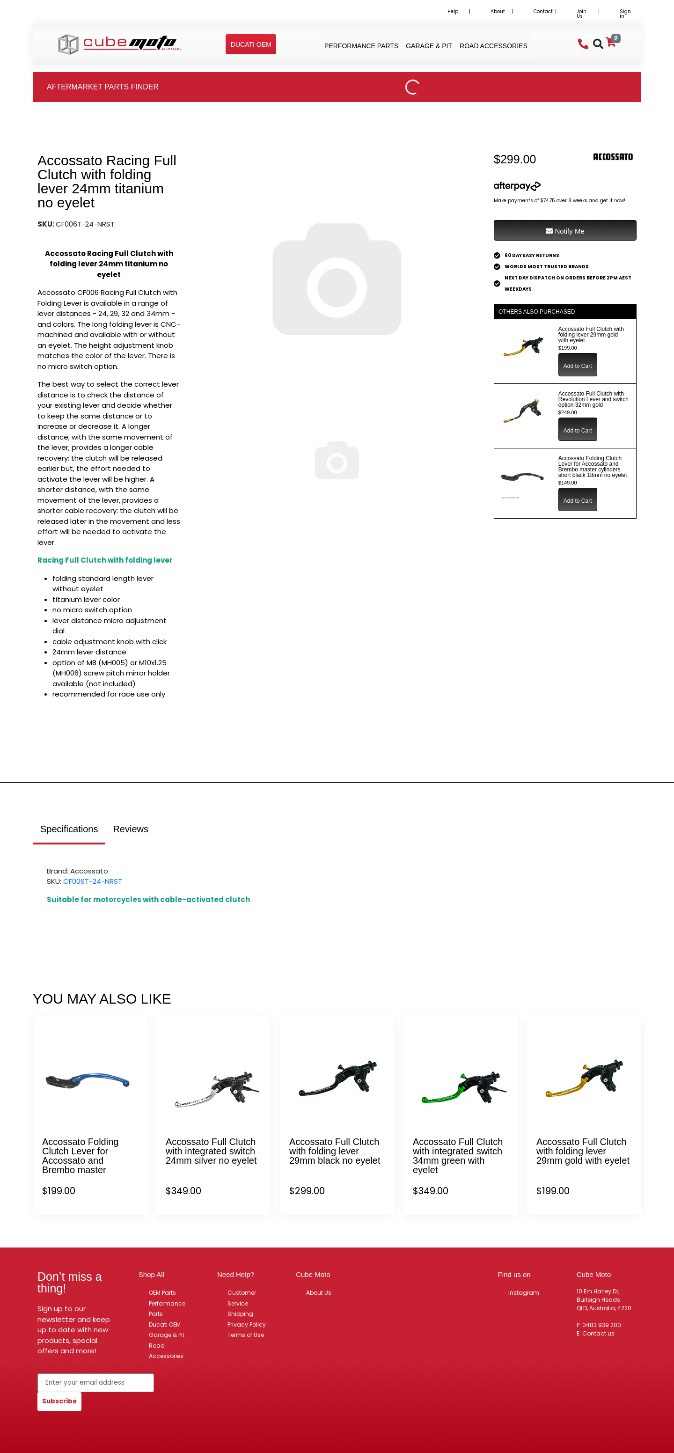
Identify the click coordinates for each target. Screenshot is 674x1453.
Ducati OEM (165, 1324)
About (498, 11)
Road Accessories (166, 1351)
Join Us (581, 14)
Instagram (523, 1293)
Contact (543, 11)
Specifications (69, 829)
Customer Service (241, 1298)
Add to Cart (578, 366)
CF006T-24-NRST (92, 881)
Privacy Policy (246, 1324)
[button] (251, 44)
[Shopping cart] (611, 42)
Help (452, 11)
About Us (318, 1293)
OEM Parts (162, 1293)
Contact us (598, 1333)
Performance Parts (167, 1308)
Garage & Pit (166, 1335)
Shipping (240, 1314)
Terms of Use (245, 1335)
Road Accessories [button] (493, 46)
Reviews (130, 829)
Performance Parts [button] (361, 46)
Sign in (625, 14)
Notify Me (565, 231)
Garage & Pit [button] (429, 46)
